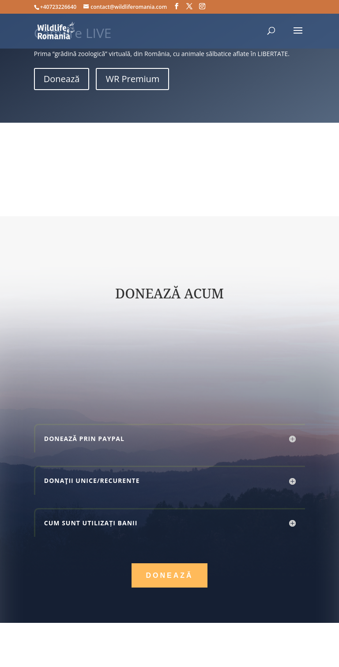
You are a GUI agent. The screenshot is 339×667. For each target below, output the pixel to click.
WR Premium (132, 79)
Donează (62, 79)
